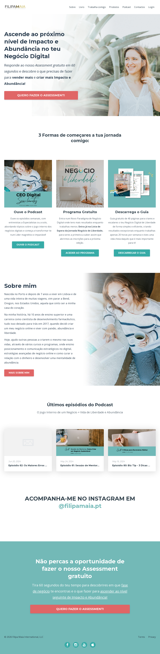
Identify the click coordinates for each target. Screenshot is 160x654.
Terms (141, 636)
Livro (81, 7)
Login (151, 7)
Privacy (152, 636)
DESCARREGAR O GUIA (131, 253)
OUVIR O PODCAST (28, 244)
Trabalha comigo (97, 7)
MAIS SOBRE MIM (19, 372)
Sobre (72, 7)
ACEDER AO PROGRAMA (80, 253)
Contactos (139, 7)
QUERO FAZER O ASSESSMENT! (41, 95)
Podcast (126, 7)
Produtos (114, 7)
